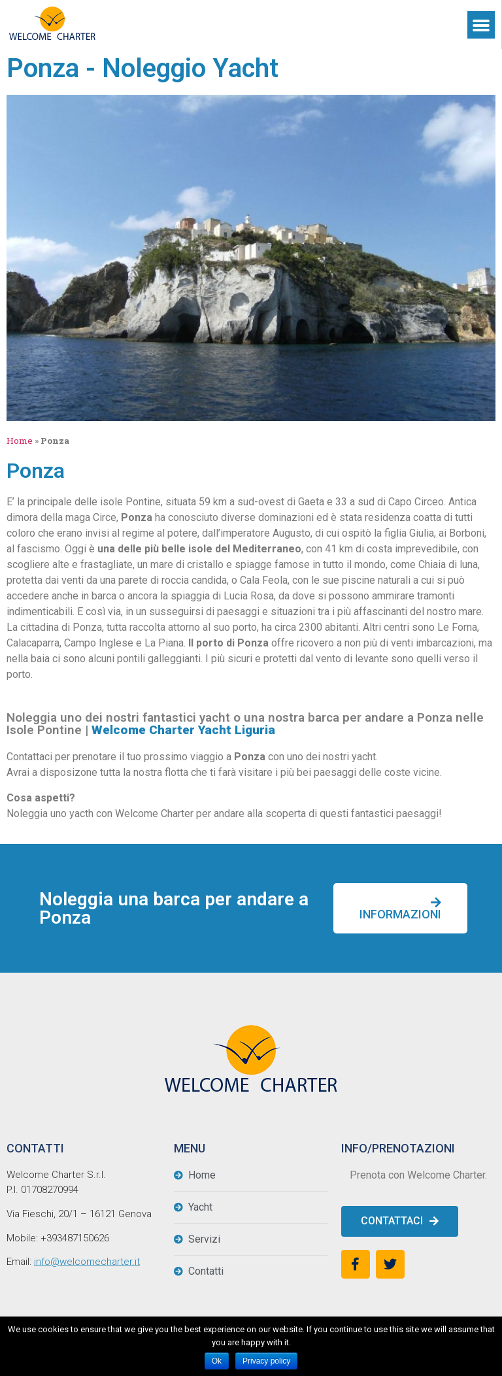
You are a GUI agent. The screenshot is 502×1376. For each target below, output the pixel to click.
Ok (217, 1361)
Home (20, 440)
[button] (400, 908)
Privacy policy (266, 1361)
